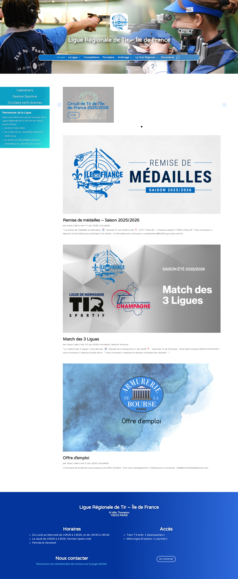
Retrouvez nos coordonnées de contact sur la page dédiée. (71, 564)
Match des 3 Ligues (81, 339)
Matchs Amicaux (119, 344)
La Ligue (73, 57)
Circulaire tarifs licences (25, 103)
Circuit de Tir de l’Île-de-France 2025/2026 (87, 106)
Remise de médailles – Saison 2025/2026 (101, 220)
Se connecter (166, 559)
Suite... (73, 115)
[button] (141, 126)
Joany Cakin (73, 225)
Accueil (61, 57)
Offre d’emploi (76, 458)
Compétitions (91, 57)
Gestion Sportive (25, 96)
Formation (108, 57)
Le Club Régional (145, 57)
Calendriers (25, 90)
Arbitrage (123, 57)
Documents (167, 57)
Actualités (105, 225)
